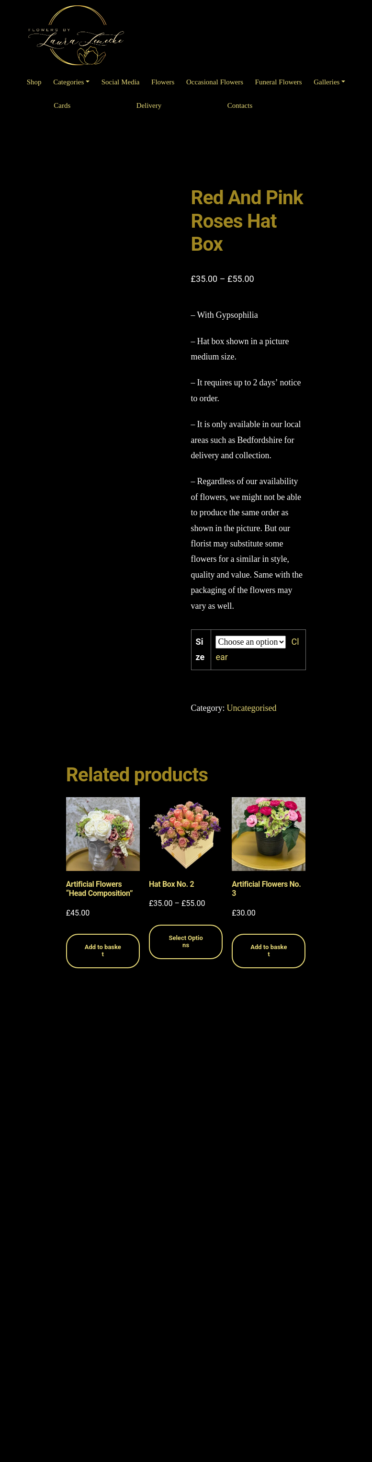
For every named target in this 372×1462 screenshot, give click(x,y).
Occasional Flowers (214, 82)
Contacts (240, 105)
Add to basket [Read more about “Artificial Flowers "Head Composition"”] (103, 950)
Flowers (162, 82)
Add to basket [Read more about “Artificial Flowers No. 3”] (268, 950)
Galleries (326, 82)
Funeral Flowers (278, 82)
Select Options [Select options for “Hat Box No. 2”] (186, 941)
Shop (34, 82)
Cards (62, 105)
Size (200, 649)
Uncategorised (252, 708)
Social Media (120, 82)
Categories (68, 82)
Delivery (148, 105)
